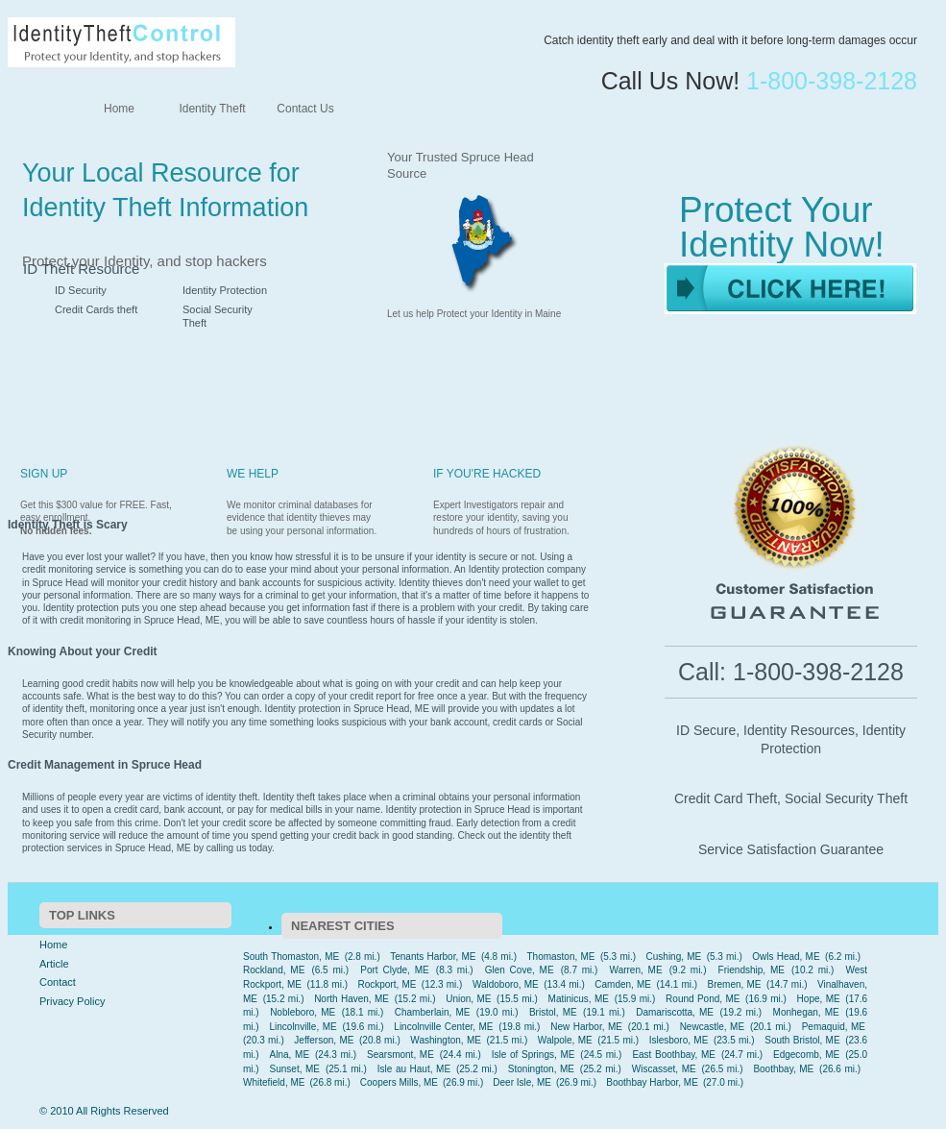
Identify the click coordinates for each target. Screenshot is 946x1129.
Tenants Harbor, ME (432, 956)
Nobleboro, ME (302, 1012)
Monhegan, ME (806, 1012)
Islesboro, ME (679, 1040)
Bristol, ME (553, 1012)
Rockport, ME (386, 984)
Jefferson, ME (323, 1040)
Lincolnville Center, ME (443, 1026)
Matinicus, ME (578, 999)
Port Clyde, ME (394, 970)
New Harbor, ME (586, 1026)
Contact (57, 982)
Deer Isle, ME (522, 1082)
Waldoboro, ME (506, 984)
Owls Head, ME (785, 956)
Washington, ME (445, 1040)
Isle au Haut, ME (413, 1069)
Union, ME (468, 999)
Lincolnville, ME (302, 1026)
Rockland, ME (273, 970)
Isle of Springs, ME (533, 1054)
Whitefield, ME (273, 1082)
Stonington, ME (541, 1069)
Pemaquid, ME (833, 1026)
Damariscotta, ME (675, 1012)
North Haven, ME (351, 999)
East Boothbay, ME (674, 1054)
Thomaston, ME (560, 956)
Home (119, 108)
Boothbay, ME (783, 1069)
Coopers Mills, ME (399, 1082)
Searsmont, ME (400, 1054)
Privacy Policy (72, 1001)
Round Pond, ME (703, 999)
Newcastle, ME (712, 1026)
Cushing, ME (674, 956)
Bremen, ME (735, 984)
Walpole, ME (565, 1040)
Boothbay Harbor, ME (652, 1082)
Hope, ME (818, 999)
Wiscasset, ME (664, 1069)
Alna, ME (289, 1054)
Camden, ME (622, 984)
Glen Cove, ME (519, 970)
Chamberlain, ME (433, 1012)
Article (54, 963)
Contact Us (305, 108)
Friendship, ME (751, 970)
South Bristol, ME (801, 1040)
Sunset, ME (295, 1069)
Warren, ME (636, 970)
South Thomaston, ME (291, 956)
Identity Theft (212, 108)
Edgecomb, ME (806, 1054)
